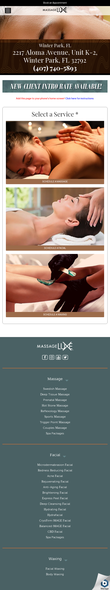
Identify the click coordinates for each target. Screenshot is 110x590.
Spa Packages (55, 433)
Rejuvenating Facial (55, 481)
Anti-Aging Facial (55, 487)
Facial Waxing (55, 568)
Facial (55, 455)
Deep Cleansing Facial (55, 504)
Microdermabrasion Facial (55, 465)
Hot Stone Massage (55, 405)
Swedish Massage (55, 388)
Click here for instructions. (79, 98)
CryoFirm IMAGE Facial (55, 520)
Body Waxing (55, 574)
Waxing (55, 559)
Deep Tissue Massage (55, 394)
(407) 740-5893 (55, 68)
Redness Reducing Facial (55, 470)
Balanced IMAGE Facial (55, 526)
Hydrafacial (55, 515)
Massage (54, 379)
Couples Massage (55, 427)
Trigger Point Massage (55, 422)
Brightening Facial (55, 492)
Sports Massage (55, 416)
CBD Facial (55, 531)
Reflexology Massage (55, 411)
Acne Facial (55, 476)
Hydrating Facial (55, 509)
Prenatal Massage (55, 400)
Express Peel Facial (55, 498)
